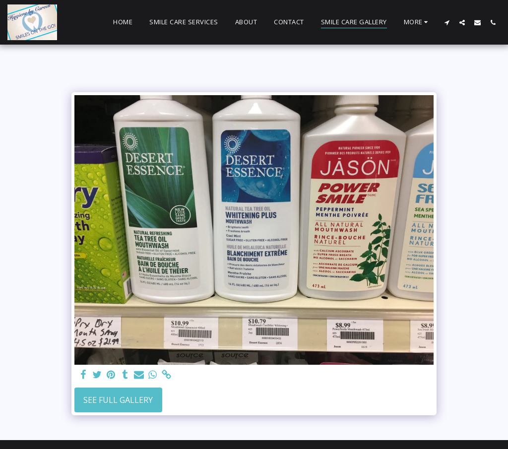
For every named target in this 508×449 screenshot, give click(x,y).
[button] (447, 22)
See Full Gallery (118, 399)
